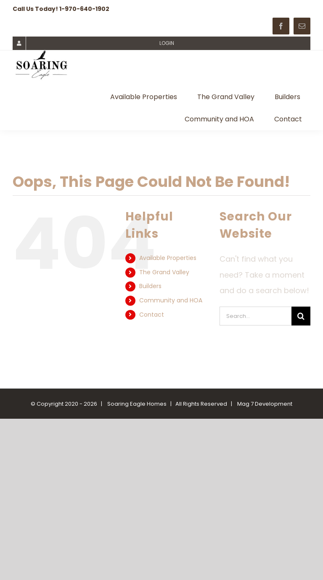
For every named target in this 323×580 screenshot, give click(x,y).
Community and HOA (170, 300)
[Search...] (255, 316)
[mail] (302, 26)
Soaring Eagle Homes (137, 404)
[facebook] (281, 26)
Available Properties (167, 258)
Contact (151, 314)
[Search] (300, 316)
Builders (150, 286)
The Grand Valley (164, 272)
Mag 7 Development (264, 404)
